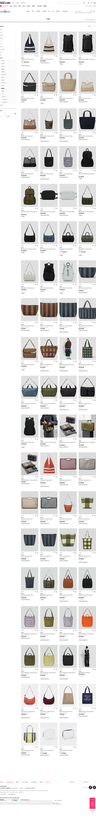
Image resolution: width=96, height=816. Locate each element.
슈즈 (53, 11)
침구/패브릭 (3, 71)
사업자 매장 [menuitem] (39, 6)
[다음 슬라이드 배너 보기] (94, 807)
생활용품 (2, 69)
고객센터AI (21, 788)
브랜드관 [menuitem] (28, 6)
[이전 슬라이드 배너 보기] (91, 807)
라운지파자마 (3, 82)
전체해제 (8, 116)
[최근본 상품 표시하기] (91, 810)
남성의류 (44, 11)
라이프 (1, 58)
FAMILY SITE (89, 782)
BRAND (1, 105)
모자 (3, 94)
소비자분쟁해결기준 (11, 794)
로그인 (86, 6)
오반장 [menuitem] (10, 6)
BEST (28, 11)
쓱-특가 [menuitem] (15, 6)
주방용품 (2, 60)
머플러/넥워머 (4, 99)
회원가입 (90, 6)
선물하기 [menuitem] (33, 6)
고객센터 (94, 6)
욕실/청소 (3, 66)
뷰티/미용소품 (3, 74)
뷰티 (33, 11)
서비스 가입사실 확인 (58, 800)
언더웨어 (2, 85)
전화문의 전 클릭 (14, 788)
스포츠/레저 (64, 11)
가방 (48, 19)
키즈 (1, 55)
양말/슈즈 (4, 96)
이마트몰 (12, 3)
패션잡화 (2, 88)
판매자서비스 (76, 782)
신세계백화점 (22, 3)
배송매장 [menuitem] (45, 6)
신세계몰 (17, 3)
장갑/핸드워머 (4, 102)
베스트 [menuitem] (23, 6)
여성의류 (38, 11)
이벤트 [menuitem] (19, 6)
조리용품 (2, 63)
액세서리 (58, 11)
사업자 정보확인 (3, 794)
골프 (1, 52)
